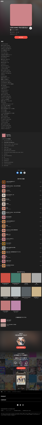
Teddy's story (6, 147)
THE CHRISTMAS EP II (15, 283)
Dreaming (8, 134)
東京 (36, 283)
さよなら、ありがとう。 (7, 163)
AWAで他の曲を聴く (21, 347)
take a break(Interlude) (8, 155)
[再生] (30, 28)
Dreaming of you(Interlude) (8, 162)
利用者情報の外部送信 (17, 410)
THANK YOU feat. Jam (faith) (9, 145)
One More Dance (15, 297)
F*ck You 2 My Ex (5, 311)
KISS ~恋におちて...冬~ (8, 140)
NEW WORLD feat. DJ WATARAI (9, 150)
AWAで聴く (21, 37)
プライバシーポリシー (9, 410)
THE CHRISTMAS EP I (5, 283)
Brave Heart (6, 165)
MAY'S (17, 29)
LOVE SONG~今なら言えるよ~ (16, 391)
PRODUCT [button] (3, 396)
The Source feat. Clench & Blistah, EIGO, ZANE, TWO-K (13, 152)
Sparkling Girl (6, 160)
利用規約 (2, 410)
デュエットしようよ (15, 311)
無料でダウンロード (21, 368)
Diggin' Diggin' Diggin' (7, 149)
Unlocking (26, 283)
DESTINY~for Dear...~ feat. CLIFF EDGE (11, 144)
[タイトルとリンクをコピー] (24, 173)
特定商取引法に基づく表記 (27, 410)
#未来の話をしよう (36, 297)
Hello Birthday (5, 297)
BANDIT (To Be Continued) (26, 297)
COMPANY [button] (3, 400)
